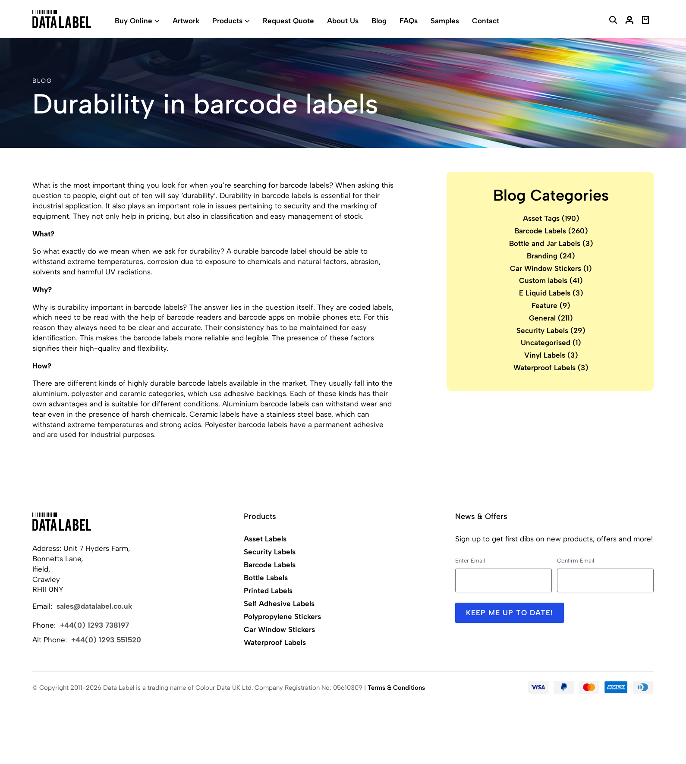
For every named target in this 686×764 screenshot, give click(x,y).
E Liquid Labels (551, 293)
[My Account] (629, 21)
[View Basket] (645, 21)
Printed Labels (268, 590)
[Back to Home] (61, 521)
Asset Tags (551, 218)
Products (227, 20)
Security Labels (550, 330)
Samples (445, 20)
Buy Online (133, 20)
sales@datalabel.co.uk (94, 606)
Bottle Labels (266, 577)
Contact (485, 20)
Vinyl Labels (551, 355)
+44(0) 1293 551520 (106, 639)
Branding (551, 256)
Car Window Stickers (551, 268)
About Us (343, 20)
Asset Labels (265, 538)
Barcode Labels (551, 230)
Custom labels (551, 280)
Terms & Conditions (396, 688)
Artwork (186, 20)
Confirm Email (575, 560)
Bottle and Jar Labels (551, 243)
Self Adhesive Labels (279, 603)
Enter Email (470, 560)
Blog (379, 20)
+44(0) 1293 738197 (94, 625)
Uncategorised (551, 342)
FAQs (409, 20)
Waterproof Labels (550, 367)
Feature (551, 305)
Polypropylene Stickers (282, 616)
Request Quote (288, 20)
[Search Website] (613, 21)
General (551, 318)
